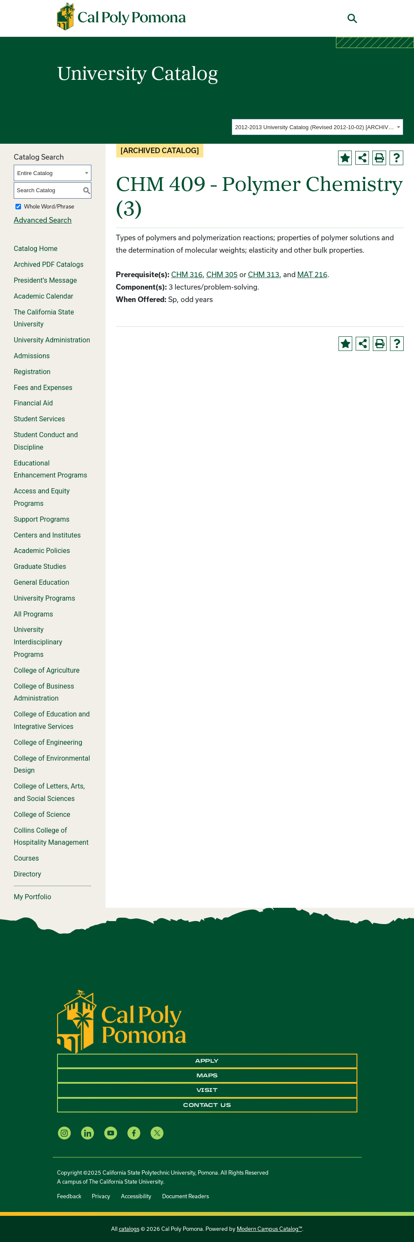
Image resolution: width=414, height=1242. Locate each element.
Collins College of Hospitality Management (51, 836)
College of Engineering (48, 742)
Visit (207, 1090)
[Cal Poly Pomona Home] (121, 17)
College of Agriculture (47, 670)
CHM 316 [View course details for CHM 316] (186, 274)
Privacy (101, 1196)
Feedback (69, 1196)
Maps (207, 1076)
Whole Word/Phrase (49, 206)
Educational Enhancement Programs (50, 469)
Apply (207, 1061)
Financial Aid (33, 403)
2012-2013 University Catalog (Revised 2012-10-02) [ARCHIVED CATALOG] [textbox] (314, 127)
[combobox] (317, 127)
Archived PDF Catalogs (49, 264)
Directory (27, 874)
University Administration (52, 340)
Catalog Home (35, 249)
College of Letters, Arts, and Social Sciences (49, 792)
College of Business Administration (44, 692)
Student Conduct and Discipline (46, 441)
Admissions (32, 356)
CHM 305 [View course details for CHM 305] (222, 274)
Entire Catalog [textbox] (34, 173)
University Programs (44, 598)
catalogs (129, 1229)
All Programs (33, 614)
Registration (32, 372)
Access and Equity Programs (42, 497)
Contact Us (207, 1105)
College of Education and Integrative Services (52, 720)
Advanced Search (43, 220)
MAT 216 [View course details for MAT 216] (312, 274)
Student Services (39, 419)
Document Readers (185, 1196)
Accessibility (136, 1196)
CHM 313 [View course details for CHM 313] (263, 274)
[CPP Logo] (121, 1020)
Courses (26, 858)
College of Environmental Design (52, 764)
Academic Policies (42, 551)
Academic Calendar (43, 296)
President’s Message (45, 280)
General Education (41, 582)
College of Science (42, 814)
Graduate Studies (40, 566)
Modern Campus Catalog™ (269, 1229)
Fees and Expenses (43, 388)
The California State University (44, 318)
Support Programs (42, 519)
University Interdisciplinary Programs (38, 642)
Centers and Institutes (47, 535)
